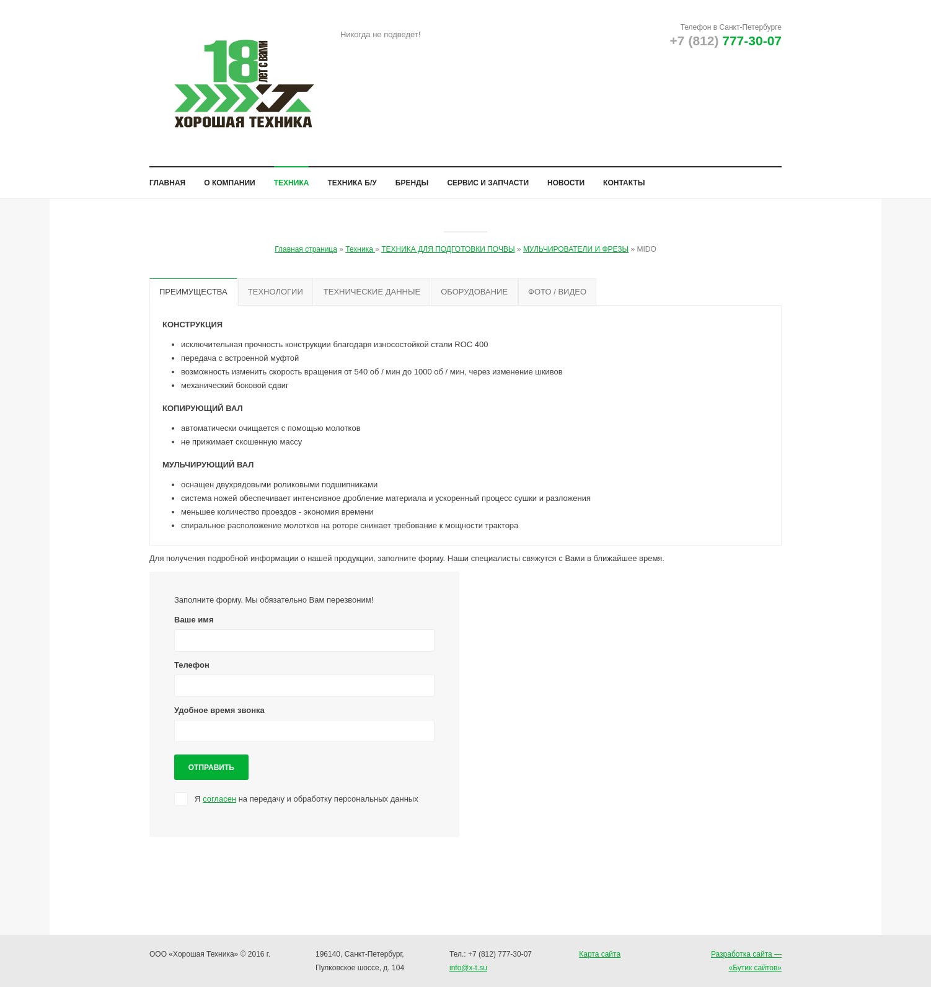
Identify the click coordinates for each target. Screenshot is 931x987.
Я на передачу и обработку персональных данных (306, 807)
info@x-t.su (468, 967)
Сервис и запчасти (488, 178)
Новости (566, 178)
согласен (219, 807)
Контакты (624, 178)
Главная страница (306, 244)
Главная (167, 178)
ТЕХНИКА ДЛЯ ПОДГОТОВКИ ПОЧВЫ (447, 244)
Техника (291, 178)
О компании (229, 178)
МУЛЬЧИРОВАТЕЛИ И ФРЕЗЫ (576, 244)
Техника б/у (351, 178)
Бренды (412, 178)
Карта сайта (599, 954)
